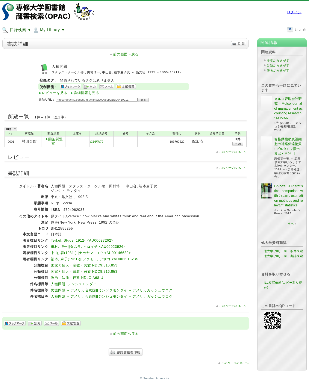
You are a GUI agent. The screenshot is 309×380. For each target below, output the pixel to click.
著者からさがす (278, 60)
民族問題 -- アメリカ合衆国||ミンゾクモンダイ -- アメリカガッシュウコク (112, 290)
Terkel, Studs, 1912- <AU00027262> (82, 240)
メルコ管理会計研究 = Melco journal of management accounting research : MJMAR (288, 108)
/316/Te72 (96, 141)
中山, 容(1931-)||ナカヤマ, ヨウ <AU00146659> (91, 253)
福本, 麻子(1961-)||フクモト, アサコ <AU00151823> (94, 259)
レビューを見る (54, 93)
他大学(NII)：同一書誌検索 (283, 256)
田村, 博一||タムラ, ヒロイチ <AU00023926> (88, 246)
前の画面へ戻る (126, 54)
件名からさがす (278, 70)
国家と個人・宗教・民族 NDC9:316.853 (84, 265)
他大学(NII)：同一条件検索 (283, 251)
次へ (291, 223)
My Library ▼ (48, 30)
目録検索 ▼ (16, 30)
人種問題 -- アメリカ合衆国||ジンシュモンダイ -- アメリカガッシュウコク (112, 296)
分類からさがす (278, 65)
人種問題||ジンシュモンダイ (74, 284)
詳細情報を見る (86, 93)
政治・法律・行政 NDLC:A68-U (77, 278)
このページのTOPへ (233, 151)
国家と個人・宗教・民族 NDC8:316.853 (84, 271)
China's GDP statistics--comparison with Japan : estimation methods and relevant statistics (288, 195)
